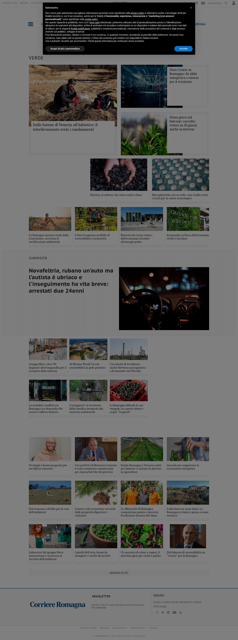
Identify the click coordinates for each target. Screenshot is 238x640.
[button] (191, 7)
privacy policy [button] (137, 13)
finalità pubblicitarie (80, 28)
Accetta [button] (183, 48)
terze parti (94, 22)
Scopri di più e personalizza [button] (65, 48)
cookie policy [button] (91, 19)
